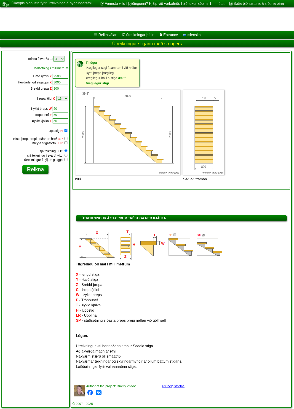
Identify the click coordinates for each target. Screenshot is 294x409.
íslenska (192, 35)
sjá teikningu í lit (54, 151)
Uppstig (58, 131)
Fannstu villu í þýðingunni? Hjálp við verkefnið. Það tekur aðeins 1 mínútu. (165, 3)
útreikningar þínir (139, 35)
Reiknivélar (107, 35)
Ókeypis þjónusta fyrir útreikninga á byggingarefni (51, 3)
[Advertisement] (139, 19)
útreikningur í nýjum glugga (45, 160)
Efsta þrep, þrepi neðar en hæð (40, 139)
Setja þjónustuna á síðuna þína (258, 3)
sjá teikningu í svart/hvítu (47, 155)
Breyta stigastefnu (49, 143)
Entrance (170, 35)
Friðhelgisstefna (173, 386)
